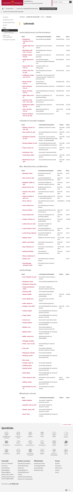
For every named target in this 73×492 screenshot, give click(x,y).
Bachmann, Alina (27, 173)
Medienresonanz (38, 470)
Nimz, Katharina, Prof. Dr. (27, 87)
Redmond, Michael (28, 251)
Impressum (58, 466)
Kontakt (57, 463)
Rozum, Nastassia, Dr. (29, 256)
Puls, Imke (26, 348)
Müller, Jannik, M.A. (28, 336)
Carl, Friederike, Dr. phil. (29, 277)
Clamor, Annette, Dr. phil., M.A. (28, 197)
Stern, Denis (26, 414)
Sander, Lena (26, 258)
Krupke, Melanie (27, 322)
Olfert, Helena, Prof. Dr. (28, 96)
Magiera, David (27, 237)
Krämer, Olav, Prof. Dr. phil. (28, 71)
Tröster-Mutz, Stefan (28, 155)
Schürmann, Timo (28, 152)
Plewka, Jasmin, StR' (29, 409)
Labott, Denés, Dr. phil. (29, 224)
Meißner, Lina (26, 327)
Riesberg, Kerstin (28, 355)
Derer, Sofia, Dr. (27, 201)
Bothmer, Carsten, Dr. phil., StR (29, 128)
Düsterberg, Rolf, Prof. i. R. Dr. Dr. (27, 51)
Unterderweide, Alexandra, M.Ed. (27, 264)
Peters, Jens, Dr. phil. (29, 343)
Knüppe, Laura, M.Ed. (29, 306)
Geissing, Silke (27, 291)
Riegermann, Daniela (29, 353)
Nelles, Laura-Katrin (28, 242)
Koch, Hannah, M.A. (28, 214)
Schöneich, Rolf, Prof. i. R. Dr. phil (27, 101)
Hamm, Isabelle (27, 294)
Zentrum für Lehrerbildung (25, 479)
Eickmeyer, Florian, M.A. (29, 284)
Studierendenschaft (23, 472)
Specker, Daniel (27, 368)
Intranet (57, 470)
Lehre (42, 17)
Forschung (4, 466)
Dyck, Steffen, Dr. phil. (29, 132)
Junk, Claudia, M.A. (28, 298)
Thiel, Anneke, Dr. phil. (29, 377)
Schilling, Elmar (27, 365)
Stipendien (21, 468)
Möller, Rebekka (27, 400)
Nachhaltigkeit (5, 470)
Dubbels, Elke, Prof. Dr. (28, 46)
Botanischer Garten (39, 463)
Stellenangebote (6, 472)
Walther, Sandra (27, 382)
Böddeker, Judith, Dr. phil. (29, 183)
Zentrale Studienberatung (25, 477)
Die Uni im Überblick (7, 463)
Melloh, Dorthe (27, 331)
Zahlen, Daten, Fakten (7, 474)
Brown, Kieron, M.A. (28, 187)
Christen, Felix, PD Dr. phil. (29, 192)
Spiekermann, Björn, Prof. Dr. (28, 105)
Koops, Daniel (27, 315)
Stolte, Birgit (26, 373)
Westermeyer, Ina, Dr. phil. (29, 160)
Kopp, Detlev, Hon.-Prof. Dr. (28, 67)
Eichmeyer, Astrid (28, 281)
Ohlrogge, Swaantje (28, 341)
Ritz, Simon (26, 360)
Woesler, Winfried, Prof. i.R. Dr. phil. (28, 114)
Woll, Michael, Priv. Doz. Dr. (29, 387)
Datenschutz (58, 468)
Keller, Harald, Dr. (28, 303)
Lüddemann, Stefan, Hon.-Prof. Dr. (28, 76)
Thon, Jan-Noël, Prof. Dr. (27, 110)
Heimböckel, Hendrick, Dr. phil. (29, 137)
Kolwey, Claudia (27, 310)
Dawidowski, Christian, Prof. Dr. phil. (28, 41)
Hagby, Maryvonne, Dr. (28, 60)
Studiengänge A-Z (23, 470)
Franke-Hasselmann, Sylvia (28, 288)
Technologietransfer (39, 466)
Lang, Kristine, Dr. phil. (29, 228)
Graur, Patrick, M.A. (28, 205)
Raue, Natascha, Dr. (28, 246)
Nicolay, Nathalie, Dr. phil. (30, 143)
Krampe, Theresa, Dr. (29, 219)
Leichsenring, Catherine (29, 233)
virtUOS (20, 474)
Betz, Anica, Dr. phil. (28, 178)
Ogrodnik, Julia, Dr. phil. (29, 405)
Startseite (22, 17)
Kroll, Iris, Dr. (26, 320)
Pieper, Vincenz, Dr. (28, 147)
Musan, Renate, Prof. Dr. (27, 82)
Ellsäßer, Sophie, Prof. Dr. (27, 55)
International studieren (24, 463)
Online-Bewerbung (23, 466)
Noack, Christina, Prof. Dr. (28, 91)
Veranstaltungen (38, 468)
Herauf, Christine (27, 210)
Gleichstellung (5, 468)
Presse (57, 472)
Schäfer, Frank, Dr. (28, 363)
